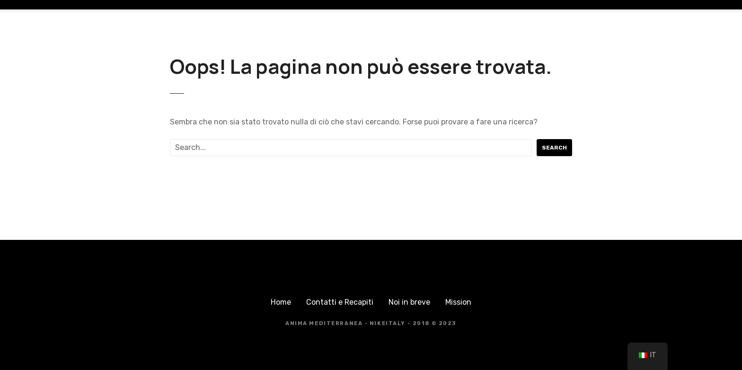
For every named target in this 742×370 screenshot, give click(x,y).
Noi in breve (409, 302)
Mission (458, 302)
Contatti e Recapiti (339, 302)
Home (281, 302)
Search (554, 147)
